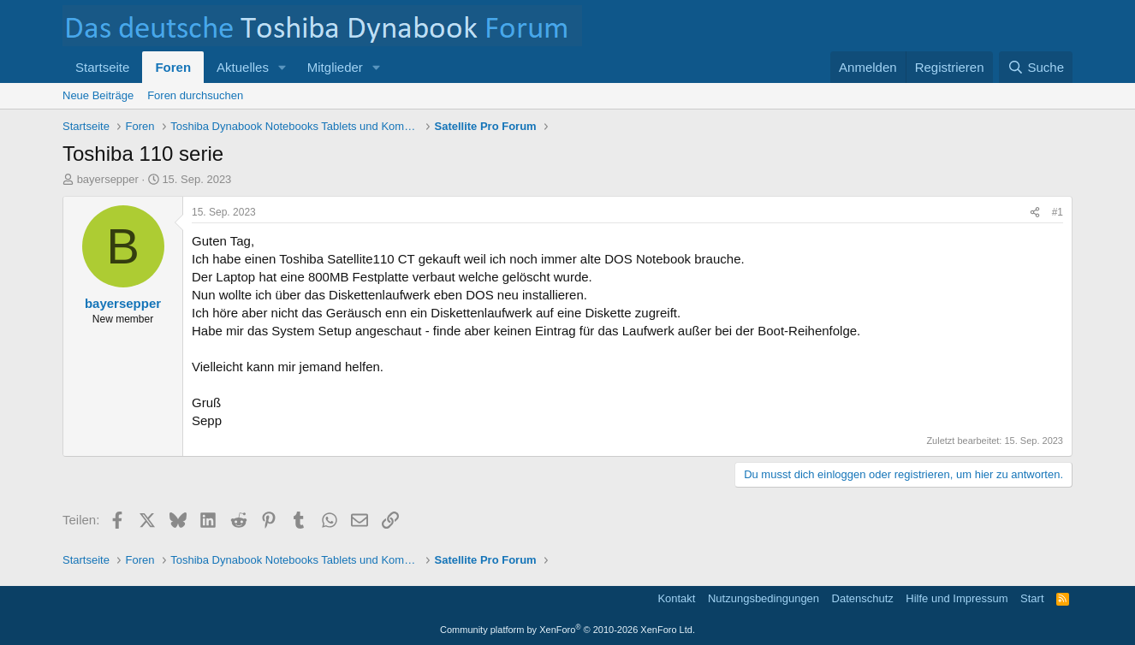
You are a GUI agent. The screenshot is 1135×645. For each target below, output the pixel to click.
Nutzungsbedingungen (763, 598)
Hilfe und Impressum (956, 598)
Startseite (102, 67)
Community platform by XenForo (567, 629)
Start (1031, 598)
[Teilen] (1035, 212)
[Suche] (1036, 67)
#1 (1057, 212)
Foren (173, 67)
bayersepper (108, 179)
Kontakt (676, 598)
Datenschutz (863, 598)
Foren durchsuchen (195, 95)
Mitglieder (335, 67)
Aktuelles (243, 67)
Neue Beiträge (98, 95)
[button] (282, 67)
